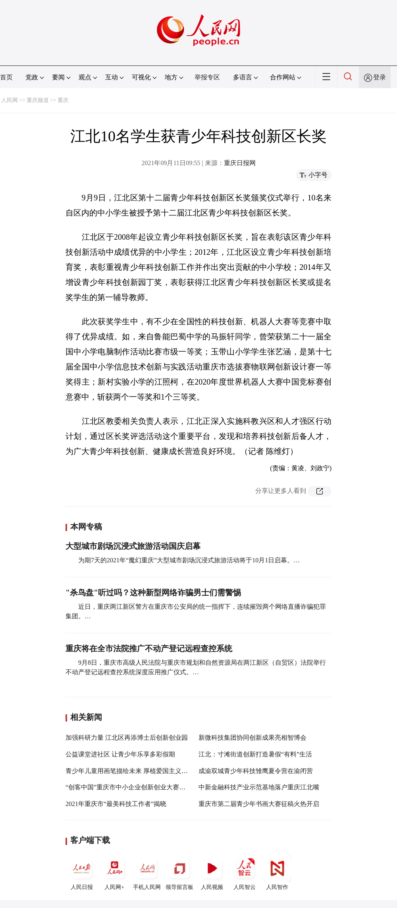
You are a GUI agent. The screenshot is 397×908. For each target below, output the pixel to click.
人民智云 (244, 872)
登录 (379, 77)
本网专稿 (86, 526)
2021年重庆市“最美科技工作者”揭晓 (116, 803)
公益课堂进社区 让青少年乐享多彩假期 (120, 754)
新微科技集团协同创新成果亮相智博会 (252, 737)
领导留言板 (179, 872)
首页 (6, 77)
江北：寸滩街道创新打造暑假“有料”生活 (255, 754)
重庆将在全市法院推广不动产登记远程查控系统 (149, 648)
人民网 (9, 100)
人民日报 (82, 872)
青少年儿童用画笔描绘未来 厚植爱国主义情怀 (130, 771)
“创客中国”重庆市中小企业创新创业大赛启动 (129, 787)
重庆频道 (38, 100)
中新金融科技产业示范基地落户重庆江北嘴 (258, 787)
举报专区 (207, 77)
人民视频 (212, 872)
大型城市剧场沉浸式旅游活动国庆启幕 (133, 546)
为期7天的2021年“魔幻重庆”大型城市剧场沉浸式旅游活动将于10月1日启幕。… (189, 560)
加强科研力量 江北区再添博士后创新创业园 (127, 737)
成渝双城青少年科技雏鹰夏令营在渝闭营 (255, 771)
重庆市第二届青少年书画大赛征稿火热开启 (258, 803)
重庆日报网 (240, 163)
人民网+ (114, 872)
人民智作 (277, 872)
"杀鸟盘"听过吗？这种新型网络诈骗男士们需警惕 (153, 592)
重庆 (63, 100)
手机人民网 (147, 872)
